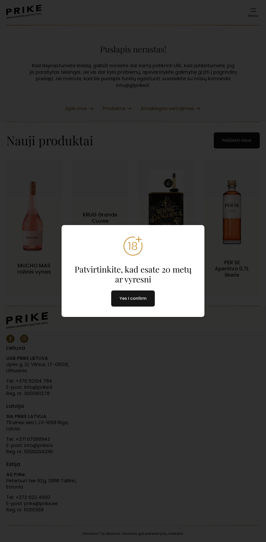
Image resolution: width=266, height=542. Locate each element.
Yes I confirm (133, 298)
